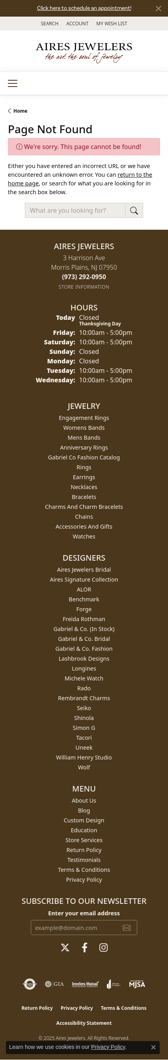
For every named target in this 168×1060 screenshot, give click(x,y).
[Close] (158, 8)
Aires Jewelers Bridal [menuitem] (84, 569)
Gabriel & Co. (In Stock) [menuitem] (84, 629)
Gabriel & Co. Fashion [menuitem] (84, 648)
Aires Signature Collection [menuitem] (84, 579)
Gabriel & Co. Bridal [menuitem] (84, 638)
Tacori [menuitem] (84, 737)
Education (84, 830)
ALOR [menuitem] (84, 589)
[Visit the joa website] (114, 984)
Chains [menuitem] (84, 516)
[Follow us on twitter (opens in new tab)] (65, 947)
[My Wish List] (111, 23)
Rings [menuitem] (84, 467)
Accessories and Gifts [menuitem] (84, 526)
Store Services (84, 840)
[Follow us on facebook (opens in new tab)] (84, 947)
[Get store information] (84, 286)
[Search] (49, 23)
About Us (84, 800)
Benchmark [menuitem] (84, 599)
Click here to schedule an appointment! (84, 8)
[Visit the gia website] (54, 984)
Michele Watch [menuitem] (84, 678)
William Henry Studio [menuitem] (84, 757)
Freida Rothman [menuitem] (84, 619)
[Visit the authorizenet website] (29, 984)
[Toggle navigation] (12, 83)
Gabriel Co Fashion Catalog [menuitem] (84, 457)
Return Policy (84, 850)
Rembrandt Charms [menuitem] (84, 698)
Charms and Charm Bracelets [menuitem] (84, 506)
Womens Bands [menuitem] (84, 427)
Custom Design (84, 820)
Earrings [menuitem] (84, 477)
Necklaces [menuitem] (84, 487)
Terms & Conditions (84, 869)
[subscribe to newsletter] (126, 927)
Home (20, 111)
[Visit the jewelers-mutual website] (85, 984)
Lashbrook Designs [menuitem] (84, 658)
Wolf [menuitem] (84, 767)
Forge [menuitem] (84, 609)
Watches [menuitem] (84, 536)
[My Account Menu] (77, 23)
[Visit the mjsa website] (137, 984)
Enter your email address (84, 913)
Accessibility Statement (84, 1023)
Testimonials (84, 859)
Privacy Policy (84, 879)
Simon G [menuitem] (84, 727)
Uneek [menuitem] (83, 747)
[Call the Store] (84, 276)
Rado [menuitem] (84, 688)
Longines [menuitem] (84, 668)
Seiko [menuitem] (84, 708)
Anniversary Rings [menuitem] (84, 447)
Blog (84, 810)
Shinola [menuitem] (84, 718)
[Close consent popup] (153, 1047)
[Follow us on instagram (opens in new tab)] (103, 947)
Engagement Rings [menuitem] (84, 417)
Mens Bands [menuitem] (84, 437)
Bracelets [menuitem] (84, 497)
